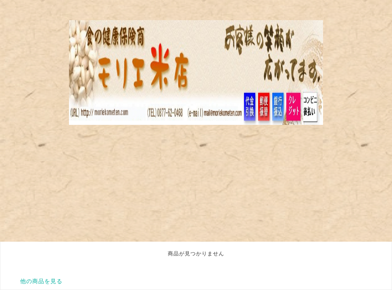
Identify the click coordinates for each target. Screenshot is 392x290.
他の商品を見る (41, 281)
